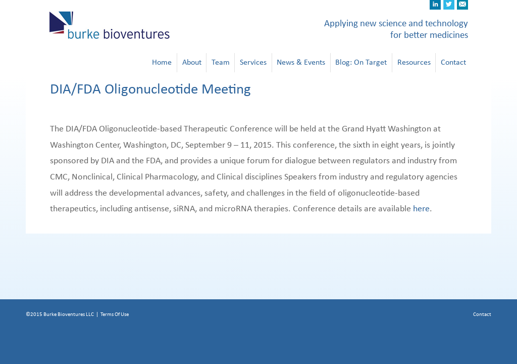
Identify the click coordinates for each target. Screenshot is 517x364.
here (421, 208)
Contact (453, 62)
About (191, 62)
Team (221, 62)
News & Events (301, 62)
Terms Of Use (114, 314)
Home (162, 62)
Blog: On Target (361, 62)
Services (253, 62)
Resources (414, 62)
